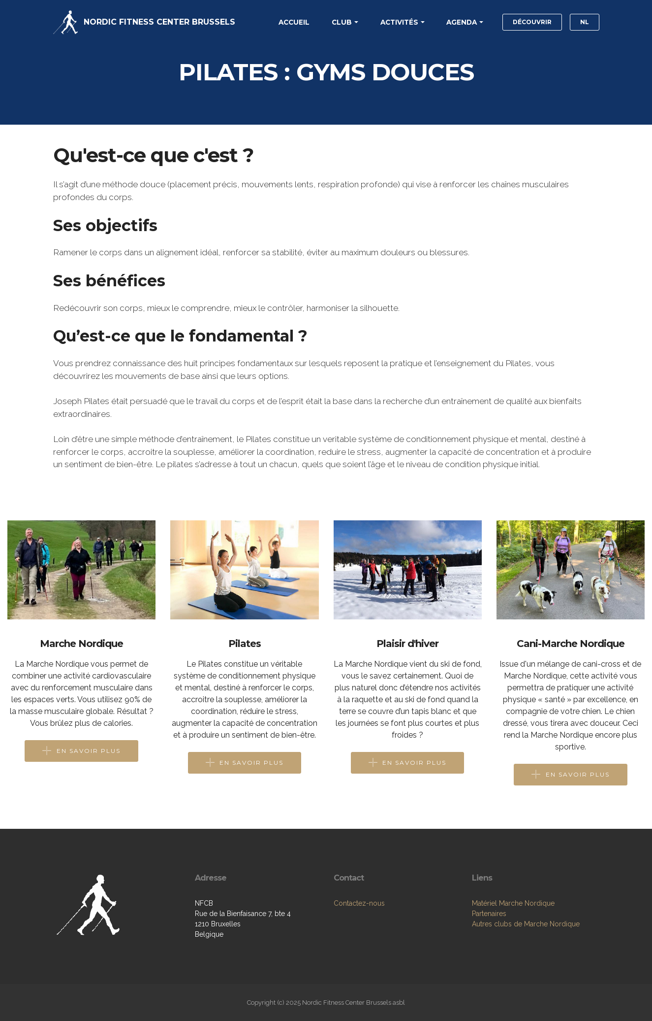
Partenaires (489, 914)
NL (584, 22)
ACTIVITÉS (399, 22)
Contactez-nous (359, 903)
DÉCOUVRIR (532, 22)
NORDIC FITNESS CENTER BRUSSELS (159, 22)
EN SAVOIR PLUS (81, 750)
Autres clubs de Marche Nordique (526, 924)
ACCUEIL (294, 22)
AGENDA (461, 22)
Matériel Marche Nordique (513, 903)
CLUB (342, 22)
